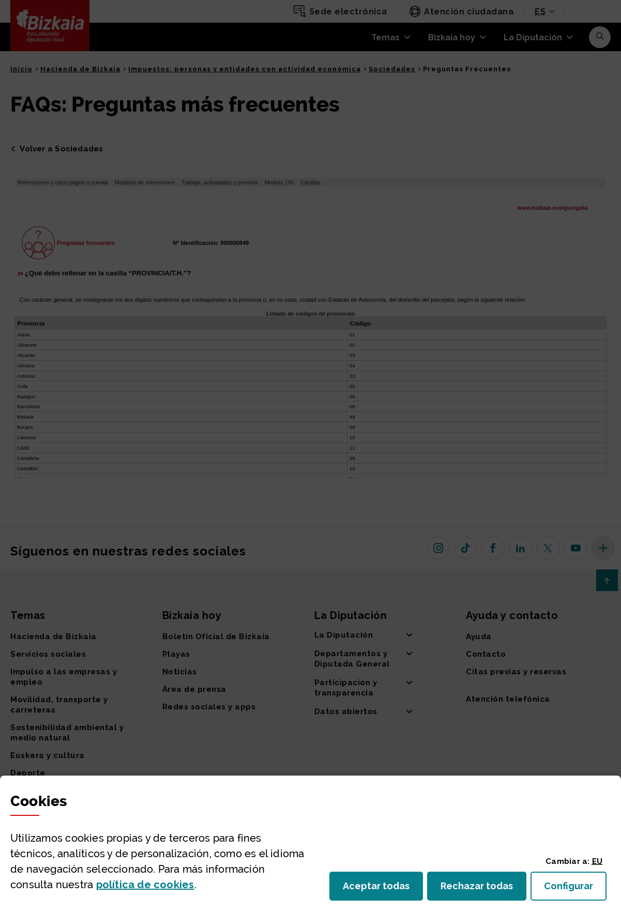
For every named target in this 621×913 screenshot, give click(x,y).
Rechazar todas (483, 888)
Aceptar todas (383, 888)
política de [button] (145, 884)
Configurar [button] (575, 888)
